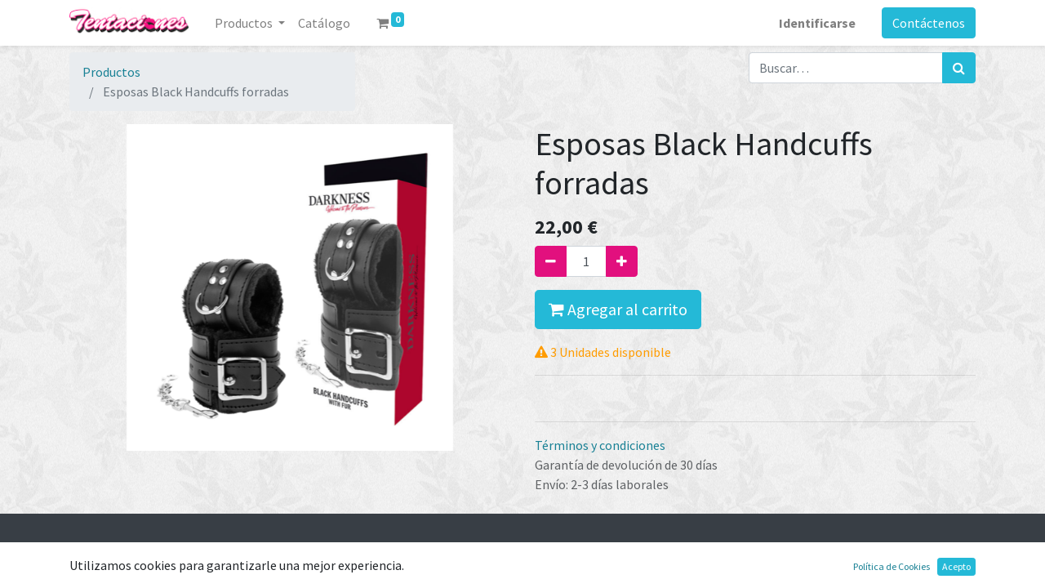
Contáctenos (928, 23)
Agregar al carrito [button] (618, 309)
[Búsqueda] (959, 67)
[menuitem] (324, 23)
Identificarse (817, 23)
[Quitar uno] (551, 261)
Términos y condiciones (600, 445)
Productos (111, 72)
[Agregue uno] (622, 261)
